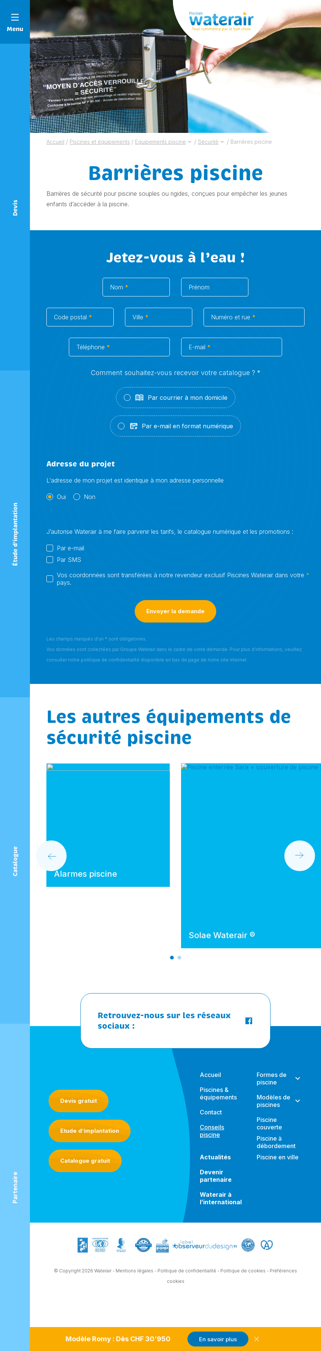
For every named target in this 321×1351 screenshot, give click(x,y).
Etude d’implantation (89, 1130)
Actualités (215, 1164)
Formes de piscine (272, 1085)
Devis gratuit (78, 1100)
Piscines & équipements (218, 1100)
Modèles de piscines (273, 1108)
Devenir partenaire (216, 1182)
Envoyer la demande (175, 619)
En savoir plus (218, 1339)
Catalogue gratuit (85, 1160)
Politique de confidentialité (187, 1272)
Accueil (210, 1082)
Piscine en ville (278, 1164)
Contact (211, 1119)
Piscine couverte (269, 1130)
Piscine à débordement (276, 1149)
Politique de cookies (243, 1272)
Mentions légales (134, 1272)
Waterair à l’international (221, 1205)
